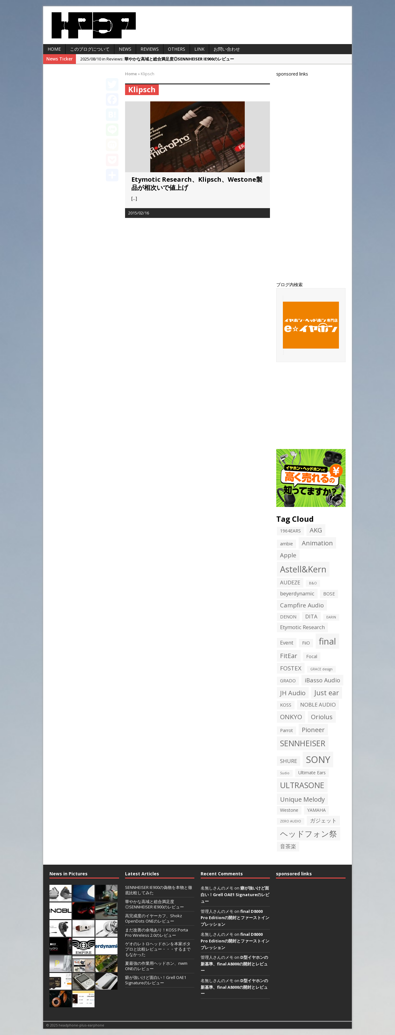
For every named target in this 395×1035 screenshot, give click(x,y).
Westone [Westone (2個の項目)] (289, 810)
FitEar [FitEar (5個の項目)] (288, 655)
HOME (54, 49)
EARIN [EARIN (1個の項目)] (331, 617)
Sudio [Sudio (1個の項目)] (284, 773)
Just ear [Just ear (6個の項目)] (326, 692)
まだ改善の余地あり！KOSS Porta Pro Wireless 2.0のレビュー (156, 932)
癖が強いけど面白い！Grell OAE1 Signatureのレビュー (155, 980)
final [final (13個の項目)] (327, 641)
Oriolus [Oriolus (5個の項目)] (322, 716)
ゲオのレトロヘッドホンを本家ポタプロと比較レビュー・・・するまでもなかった (158, 949)
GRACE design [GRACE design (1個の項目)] (321, 669)
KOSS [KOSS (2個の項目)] (285, 705)
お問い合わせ (227, 49)
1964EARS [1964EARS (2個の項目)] (290, 531)
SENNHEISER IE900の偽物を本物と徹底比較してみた (158, 890)
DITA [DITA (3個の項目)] (311, 616)
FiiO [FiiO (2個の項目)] (306, 643)
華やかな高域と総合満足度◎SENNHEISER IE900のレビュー (154, 904)
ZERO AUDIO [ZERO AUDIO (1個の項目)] (290, 821)
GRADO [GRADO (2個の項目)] (288, 681)
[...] (134, 198)
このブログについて (90, 49)
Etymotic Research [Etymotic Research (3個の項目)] (302, 627)
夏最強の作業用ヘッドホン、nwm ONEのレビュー (156, 965)
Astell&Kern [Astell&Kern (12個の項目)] (303, 569)
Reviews (149, 49)
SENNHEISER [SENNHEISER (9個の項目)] (302, 743)
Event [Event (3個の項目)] (286, 642)
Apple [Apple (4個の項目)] (288, 555)
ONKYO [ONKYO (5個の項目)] (291, 716)
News (125, 49)
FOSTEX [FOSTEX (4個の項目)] (290, 668)
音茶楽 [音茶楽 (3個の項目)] (288, 846)
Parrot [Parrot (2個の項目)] (286, 730)
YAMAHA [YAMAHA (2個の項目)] (316, 810)
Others (176, 49)
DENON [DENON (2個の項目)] (288, 617)
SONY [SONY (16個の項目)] (318, 759)
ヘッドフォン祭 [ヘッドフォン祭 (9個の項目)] (308, 833)
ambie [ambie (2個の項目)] (286, 544)
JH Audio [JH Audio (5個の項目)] (293, 692)
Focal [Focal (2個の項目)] (311, 656)
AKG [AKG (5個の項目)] (316, 530)
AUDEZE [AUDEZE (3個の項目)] (290, 582)
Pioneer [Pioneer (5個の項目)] (313, 729)
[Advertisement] (323, 178)
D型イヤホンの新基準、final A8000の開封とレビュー (234, 963)
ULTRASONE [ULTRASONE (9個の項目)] (302, 785)
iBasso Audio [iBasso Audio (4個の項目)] (322, 680)
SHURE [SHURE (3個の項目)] (288, 761)
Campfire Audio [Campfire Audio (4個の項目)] (302, 605)
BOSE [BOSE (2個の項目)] (329, 594)
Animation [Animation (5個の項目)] (317, 542)
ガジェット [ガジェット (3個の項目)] (323, 820)
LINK (199, 49)
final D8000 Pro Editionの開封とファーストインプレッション (235, 917)
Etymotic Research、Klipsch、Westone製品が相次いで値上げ (196, 183)
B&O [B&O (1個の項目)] (313, 583)
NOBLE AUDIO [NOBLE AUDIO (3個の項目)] (318, 704)
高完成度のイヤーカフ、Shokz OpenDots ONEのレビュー (153, 918)
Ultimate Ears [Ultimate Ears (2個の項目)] (312, 773)
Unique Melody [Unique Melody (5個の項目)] (302, 799)
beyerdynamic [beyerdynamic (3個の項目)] (297, 593)
